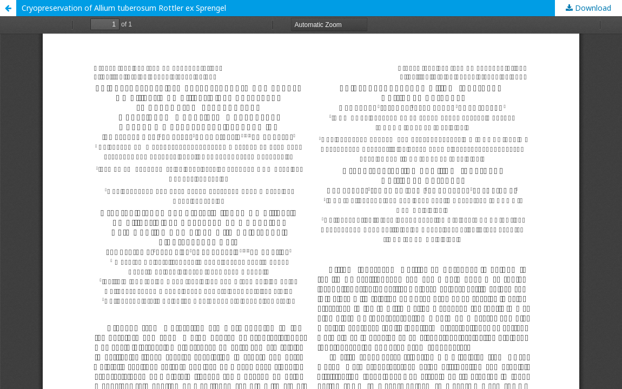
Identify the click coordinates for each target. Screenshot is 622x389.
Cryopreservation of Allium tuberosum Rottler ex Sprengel (124, 8)
